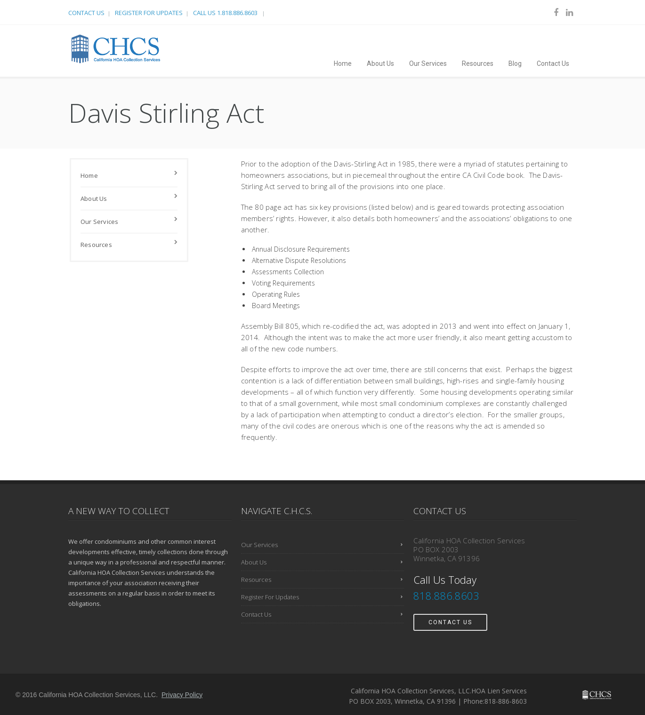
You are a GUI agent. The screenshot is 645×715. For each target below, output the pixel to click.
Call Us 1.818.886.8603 (226, 12)
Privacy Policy (181, 695)
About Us (380, 63)
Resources (477, 63)
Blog (515, 63)
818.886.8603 (447, 595)
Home (343, 63)
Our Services (428, 63)
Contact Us (86, 12)
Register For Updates (149, 12)
